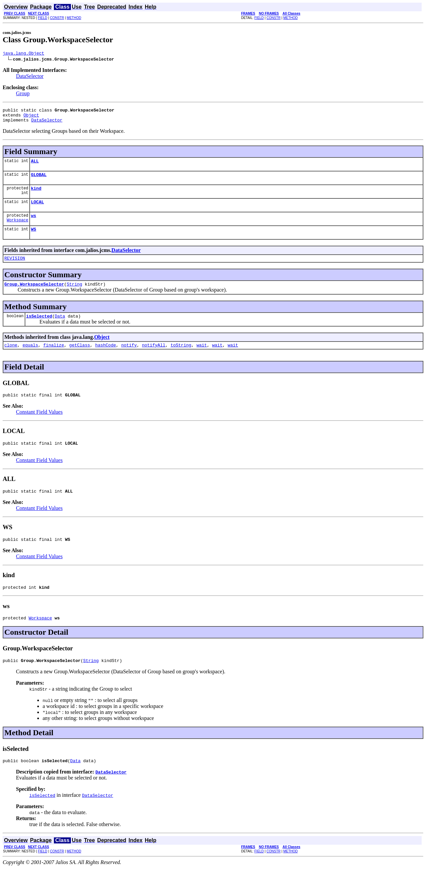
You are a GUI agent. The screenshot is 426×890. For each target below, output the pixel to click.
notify (129, 359)
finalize (53, 359)
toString (180, 359)
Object (31, 118)
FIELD (42, 18)
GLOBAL (39, 180)
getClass (79, 359)
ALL (35, 166)
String (74, 296)
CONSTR (57, 18)
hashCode (105, 359)
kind (36, 195)
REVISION (14, 269)
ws (33, 224)
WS (33, 239)
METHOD (74, 18)
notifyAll (153, 359)
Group (23, 94)
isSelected (39, 329)
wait (201, 359)
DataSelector (30, 77)
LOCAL (37, 210)
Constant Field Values (39, 427)
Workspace (17, 230)
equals (30, 359)
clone (10, 359)
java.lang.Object (23, 54)
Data (60, 329)
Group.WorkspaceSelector (34, 296)
